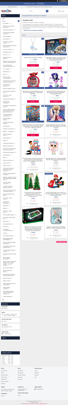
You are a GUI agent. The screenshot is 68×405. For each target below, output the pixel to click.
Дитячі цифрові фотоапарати (6, 258)
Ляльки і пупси (6, 165)
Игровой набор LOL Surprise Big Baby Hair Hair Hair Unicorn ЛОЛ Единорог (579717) (56, 160)
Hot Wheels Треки (7, 52)
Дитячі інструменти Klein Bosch (8, 194)
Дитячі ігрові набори (7, 267)
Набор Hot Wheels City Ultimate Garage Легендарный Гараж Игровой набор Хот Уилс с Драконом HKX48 (33, 126)
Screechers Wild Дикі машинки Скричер (7, 187)
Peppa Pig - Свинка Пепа (7, 211)
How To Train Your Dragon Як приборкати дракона (9, 149)
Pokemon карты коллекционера (6, 77)
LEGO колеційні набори (8, 214)
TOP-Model (40, 3)
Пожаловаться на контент (29, 403)
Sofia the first (4, 379)
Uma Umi (5, 54)
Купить (33, 65)
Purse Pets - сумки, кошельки (7, 96)
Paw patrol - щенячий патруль (8, 42)
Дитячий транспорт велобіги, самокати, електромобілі (9, 62)
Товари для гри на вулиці (7, 58)
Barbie (2, 372)
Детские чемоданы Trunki (9, 88)
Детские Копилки (7, 278)
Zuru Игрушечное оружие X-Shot (9, 92)
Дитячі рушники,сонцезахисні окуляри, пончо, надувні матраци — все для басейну (9, 263)
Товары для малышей (8, 29)
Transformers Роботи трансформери (7, 115)
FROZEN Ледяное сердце (7, 119)
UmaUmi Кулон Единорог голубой (33, 57)
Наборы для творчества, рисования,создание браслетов (8, 169)
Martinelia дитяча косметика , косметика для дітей (9, 81)
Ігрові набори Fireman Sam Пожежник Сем (9, 247)
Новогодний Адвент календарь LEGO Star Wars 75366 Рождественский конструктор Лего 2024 (56, 59)
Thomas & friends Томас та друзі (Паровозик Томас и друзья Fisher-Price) (9, 110)
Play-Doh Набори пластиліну (7, 183)
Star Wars (5, 226)
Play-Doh (37, 375)
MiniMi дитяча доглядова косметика (8, 26)
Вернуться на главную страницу (33, 30)
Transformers (21, 372)
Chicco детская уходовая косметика (8, 33)
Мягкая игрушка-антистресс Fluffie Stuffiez (9, 284)
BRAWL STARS (6, 280)
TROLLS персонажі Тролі (7, 135)
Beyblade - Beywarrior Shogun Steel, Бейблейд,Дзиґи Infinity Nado (9, 178)
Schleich (5, 140)
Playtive (5, 208)
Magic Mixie (5, 205)
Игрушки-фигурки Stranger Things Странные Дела (9, 275)
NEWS (3, 18)
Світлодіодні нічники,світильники (7, 230)
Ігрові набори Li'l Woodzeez (7, 85)
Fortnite (4, 233)
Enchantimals (6, 126)
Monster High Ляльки (7, 160)
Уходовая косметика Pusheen (9, 254)
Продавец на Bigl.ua (34, 402)
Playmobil (20, 379)
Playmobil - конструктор (8, 128)
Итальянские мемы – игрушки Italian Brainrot (8, 66)
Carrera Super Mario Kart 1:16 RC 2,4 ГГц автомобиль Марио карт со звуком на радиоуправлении (55, 194)
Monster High (4, 377)
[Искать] (47, 11)
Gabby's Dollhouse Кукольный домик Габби (9, 46)
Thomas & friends (21, 375)
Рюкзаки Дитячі (6, 138)
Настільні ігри (6, 163)
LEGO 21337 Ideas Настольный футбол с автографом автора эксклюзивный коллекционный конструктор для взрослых (32, 228)
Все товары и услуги (61, 241)
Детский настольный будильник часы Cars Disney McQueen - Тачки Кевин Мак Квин (33, 92)
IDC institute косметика (8, 235)
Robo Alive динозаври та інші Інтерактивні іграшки (9, 191)
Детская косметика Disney (7, 271)
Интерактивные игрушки (8, 99)
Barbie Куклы (6, 71)
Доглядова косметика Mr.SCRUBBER (8, 239)
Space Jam (5, 221)
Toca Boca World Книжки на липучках (9, 251)
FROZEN (3, 383)
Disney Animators (5, 381)
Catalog (3, 21)
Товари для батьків (7, 224)
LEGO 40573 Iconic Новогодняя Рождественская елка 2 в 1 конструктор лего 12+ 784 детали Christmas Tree (33, 194)
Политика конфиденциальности (41, 403)
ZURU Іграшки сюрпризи (8, 152)
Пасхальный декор (7, 296)
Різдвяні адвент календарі (6, 288)
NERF (4, 157)
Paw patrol (20, 377)
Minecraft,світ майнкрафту (6, 202)
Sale (3, 299)
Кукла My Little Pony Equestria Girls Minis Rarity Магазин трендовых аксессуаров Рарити (55, 92)
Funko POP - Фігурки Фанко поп (9, 218)
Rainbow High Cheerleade (6, 102)
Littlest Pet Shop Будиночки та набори (9, 174)
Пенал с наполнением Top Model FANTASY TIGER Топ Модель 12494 (56, 227)
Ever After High (4, 375)
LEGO (4, 74)
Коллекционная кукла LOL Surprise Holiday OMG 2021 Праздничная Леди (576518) (56, 126)
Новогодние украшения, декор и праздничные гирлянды (8, 292)
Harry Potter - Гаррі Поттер (7, 198)
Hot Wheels (20, 370)
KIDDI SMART (6, 39)
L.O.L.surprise (6, 69)
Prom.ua (39, 401)
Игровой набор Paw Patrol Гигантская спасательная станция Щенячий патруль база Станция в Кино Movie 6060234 (33, 160)
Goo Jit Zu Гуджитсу (7, 49)
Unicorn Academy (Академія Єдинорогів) (9, 243)
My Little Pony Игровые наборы (8, 123)
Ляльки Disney (6, 155)
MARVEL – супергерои (8, 131)
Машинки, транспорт (7, 145)
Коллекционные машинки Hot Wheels (9, 106)
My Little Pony (4, 370)
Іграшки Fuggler (6, 36)
